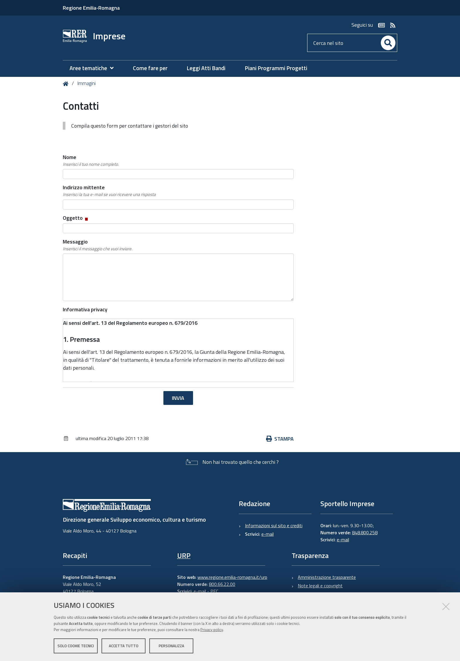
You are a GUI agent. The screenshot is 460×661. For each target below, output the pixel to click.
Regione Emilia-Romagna (91, 8)
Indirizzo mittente (109, 190)
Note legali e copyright (320, 585)
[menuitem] (94, 68)
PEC (214, 591)
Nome (91, 160)
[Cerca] (388, 42)
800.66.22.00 (222, 584)
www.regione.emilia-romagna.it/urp (232, 577)
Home (67, 83)
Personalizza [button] (171, 646)
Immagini (86, 83)
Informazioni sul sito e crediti (273, 525)
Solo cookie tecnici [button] (76, 646)
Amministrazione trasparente (327, 577)
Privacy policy (211, 630)
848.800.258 (365, 532)
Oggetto (76, 218)
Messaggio (97, 245)
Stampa (280, 439)
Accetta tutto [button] (123, 646)
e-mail (267, 533)
